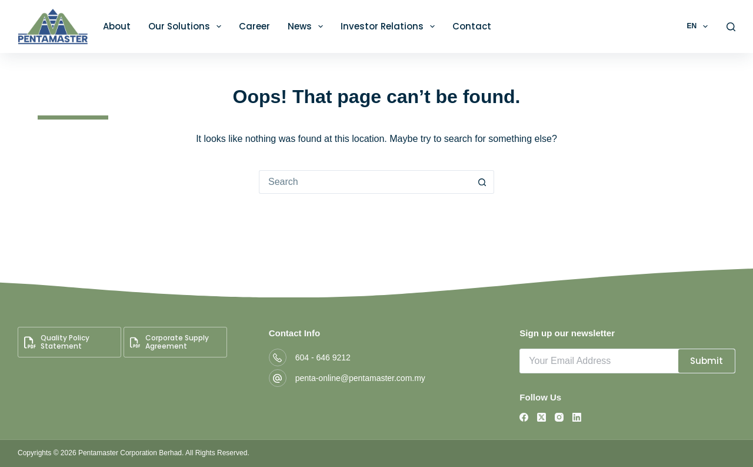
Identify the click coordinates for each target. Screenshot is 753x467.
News (308, 26)
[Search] (731, 26)
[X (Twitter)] (541, 417)
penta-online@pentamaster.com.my (360, 378)
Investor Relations (390, 26)
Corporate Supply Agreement (169, 342)
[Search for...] (365, 182)
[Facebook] (523, 417)
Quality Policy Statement (56, 342)
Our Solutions (187, 26)
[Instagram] (559, 417)
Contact (471, 26)
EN (699, 26)
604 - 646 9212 (323, 357)
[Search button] (482, 182)
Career (254, 26)
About (117, 26)
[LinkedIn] (576, 417)
